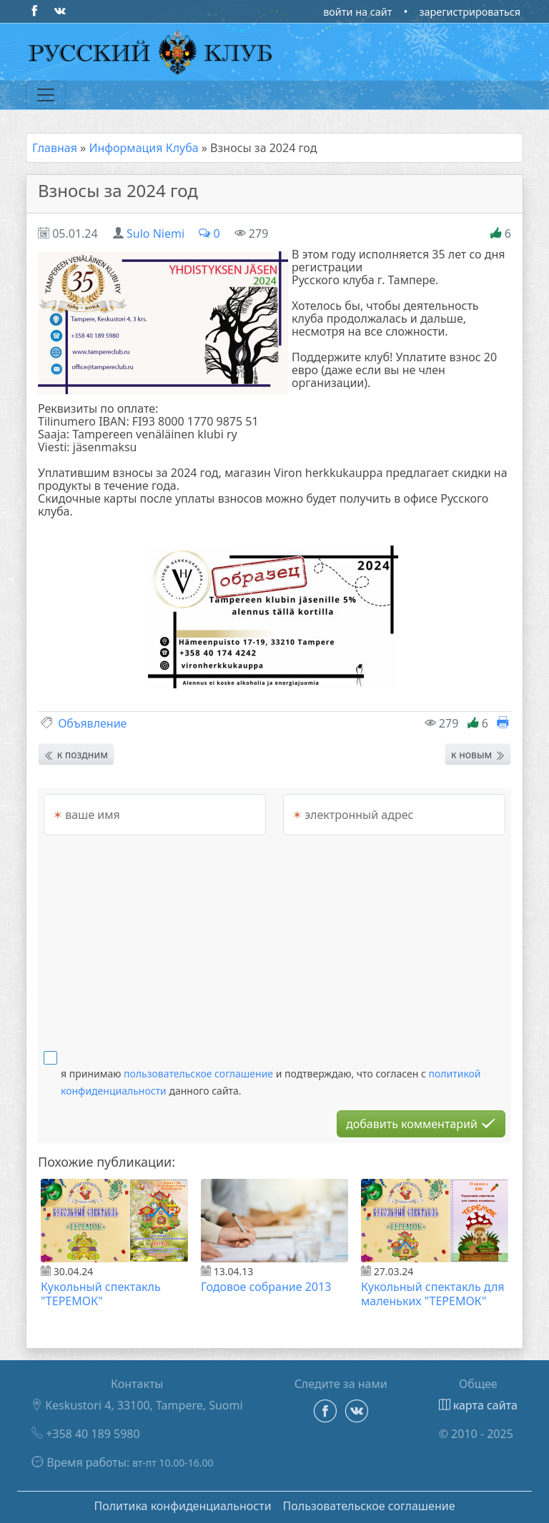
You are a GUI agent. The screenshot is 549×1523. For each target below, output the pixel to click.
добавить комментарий (421, 1124)
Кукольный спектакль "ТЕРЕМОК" (101, 1294)
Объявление (92, 723)
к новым (478, 754)
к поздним (76, 754)
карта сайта (478, 1405)
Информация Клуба (143, 148)
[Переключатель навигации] (46, 95)
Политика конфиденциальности (182, 1506)
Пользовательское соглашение (369, 1506)
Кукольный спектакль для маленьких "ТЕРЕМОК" (433, 1294)
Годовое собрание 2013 (266, 1287)
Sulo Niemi (155, 233)
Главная (54, 148)
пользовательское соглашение (198, 1073)
